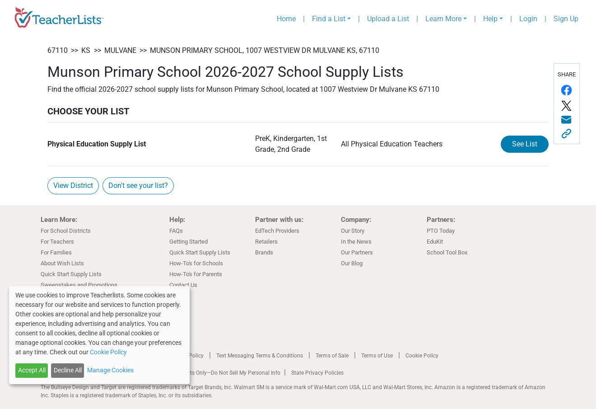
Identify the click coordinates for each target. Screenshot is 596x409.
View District (73, 185)
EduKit (435, 241)
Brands (264, 252)
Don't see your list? (138, 185)
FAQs (176, 230)
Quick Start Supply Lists (71, 274)
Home (286, 18)
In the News (356, 241)
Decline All (68, 370)
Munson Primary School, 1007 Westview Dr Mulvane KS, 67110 (264, 50)
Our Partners (357, 252)
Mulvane (120, 50)
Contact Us (183, 285)
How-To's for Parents (195, 274)
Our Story (352, 230)
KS (85, 50)
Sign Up (566, 18)
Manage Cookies (110, 370)
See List (524, 144)
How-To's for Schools (196, 263)
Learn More (443, 18)
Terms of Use (377, 356)
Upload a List (388, 18)
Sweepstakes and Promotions (79, 285)
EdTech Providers (277, 230)
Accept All (32, 370)
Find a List (328, 18)
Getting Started (188, 241)
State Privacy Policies (317, 373)
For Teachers (57, 241)
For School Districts (66, 230)
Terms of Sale (332, 356)
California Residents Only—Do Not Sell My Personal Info (213, 373)
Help (490, 18)
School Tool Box (447, 252)
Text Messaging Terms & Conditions (259, 356)
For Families (56, 252)
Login (528, 18)
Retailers (266, 241)
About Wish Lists (62, 263)
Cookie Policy (421, 356)
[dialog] (99, 335)
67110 (57, 50)
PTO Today (441, 230)
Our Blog (352, 263)
